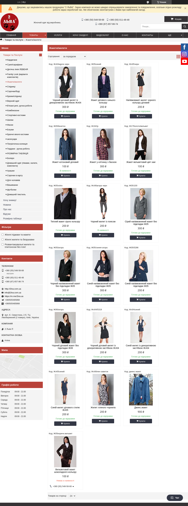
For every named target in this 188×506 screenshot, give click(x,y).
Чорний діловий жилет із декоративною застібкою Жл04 (64, 102)
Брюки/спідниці (14, 96)
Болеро (10, 158)
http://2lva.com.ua (13, 289)
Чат (175, 497)
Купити (66, 119)
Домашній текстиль (16, 194)
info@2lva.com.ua (13, 292)
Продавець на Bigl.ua (94, 500)
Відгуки (7, 214)
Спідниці (11, 86)
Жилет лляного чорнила (64, 350)
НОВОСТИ (7, 435)
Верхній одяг (13, 101)
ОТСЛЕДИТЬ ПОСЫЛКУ (13, 439)
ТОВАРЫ (33, 35)
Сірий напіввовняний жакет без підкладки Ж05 (64, 225)
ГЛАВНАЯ (11, 35)
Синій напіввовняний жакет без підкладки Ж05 (135, 225)
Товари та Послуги (12, 55)
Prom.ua (108, 497)
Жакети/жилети (14, 82)
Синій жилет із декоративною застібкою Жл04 (136, 287)
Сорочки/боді (13, 91)
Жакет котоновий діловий (171, 100)
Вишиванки (12, 185)
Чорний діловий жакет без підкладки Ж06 (64, 287)
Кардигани (12, 60)
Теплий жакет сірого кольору (135, 164)
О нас (125, 35)
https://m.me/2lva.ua (14, 296)
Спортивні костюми (16, 115)
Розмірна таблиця (12, 218)
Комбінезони (13, 110)
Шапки (10, 120)
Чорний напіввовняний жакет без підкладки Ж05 (100, 225)
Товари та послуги (13, 40)
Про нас (7, 209)
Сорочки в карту (15, 175)
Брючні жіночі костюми (18, 134)
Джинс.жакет (99, 350)
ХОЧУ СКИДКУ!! (80, 35)
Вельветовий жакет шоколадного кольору (135, 351)
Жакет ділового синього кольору (100, 101)
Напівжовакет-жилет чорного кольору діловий (135, 101)
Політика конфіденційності (111, 503)
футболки (11, 189)
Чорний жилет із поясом (171, 164)
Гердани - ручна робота (18, 149)
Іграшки (10, 171)
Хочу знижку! (9, 200)
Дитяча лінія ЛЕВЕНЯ (17, 69)
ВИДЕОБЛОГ (102, 35)
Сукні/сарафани (14, 64)
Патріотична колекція (17, 144)
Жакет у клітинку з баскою (64, 164)
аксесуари (12, 139)
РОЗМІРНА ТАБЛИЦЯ (17, 153)
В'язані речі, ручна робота (19, 106)
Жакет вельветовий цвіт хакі (99, 164)
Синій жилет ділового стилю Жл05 (171, 287)
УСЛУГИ (58, 35)
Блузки (10, 129)
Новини (7, 205)
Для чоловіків (13, 180)
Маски (10, 125)
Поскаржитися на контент (86, 503)
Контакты (147, 35)
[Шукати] (185, 26)
